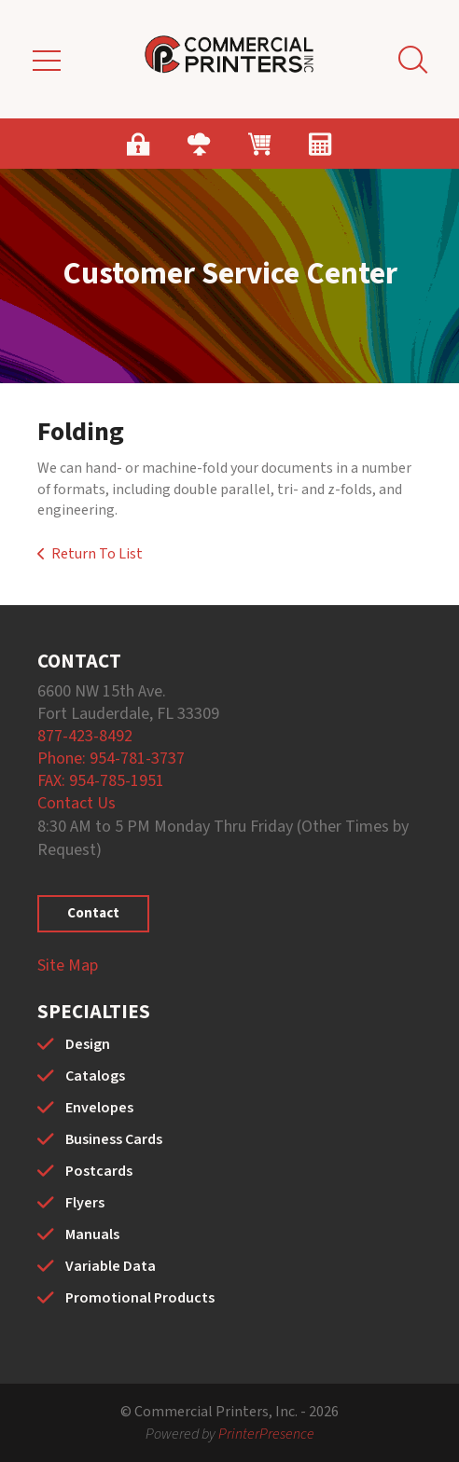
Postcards (98, 1171)
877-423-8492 (84, 736)
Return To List (97, 554)
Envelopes (99, 1107)
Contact (93, 913)
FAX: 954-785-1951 (100, 781)
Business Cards (113, 1139)
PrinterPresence (266, 1434)
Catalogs (95, 1076)
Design (87, 1044)
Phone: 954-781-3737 (111, 758)
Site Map (67, 965)
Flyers (84, 1203)
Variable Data (110, 1266)
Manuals (92, 1234)
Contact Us (76, 803)
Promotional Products (140, 1298)
